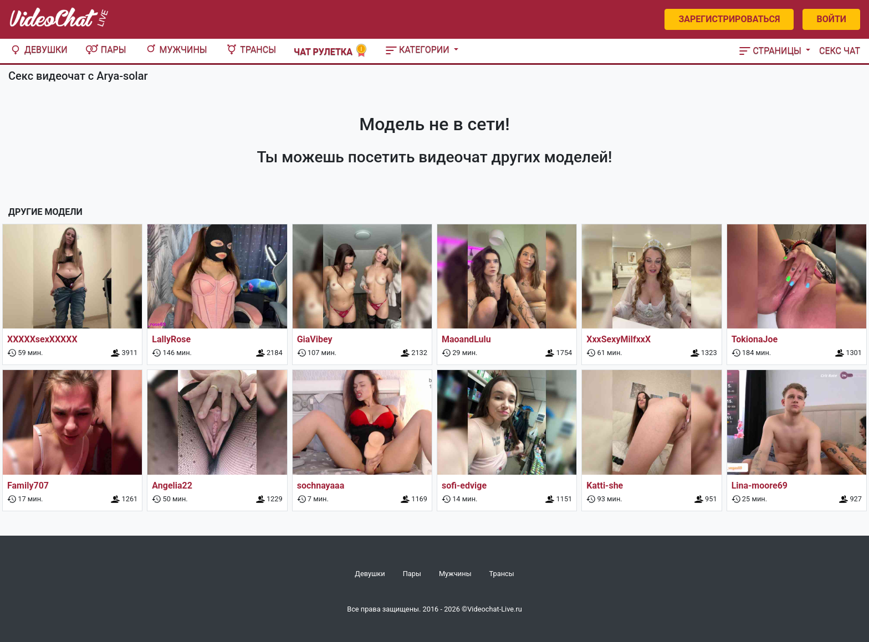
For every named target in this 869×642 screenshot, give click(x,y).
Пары (105, 49)
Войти (831, 19)
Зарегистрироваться (729, 19)
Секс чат (839, 50)
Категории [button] (419, 49)
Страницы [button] (771, 50)
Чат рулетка (331, 50)
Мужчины (175, 49)
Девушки (38, 49)
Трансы (250, 49)
